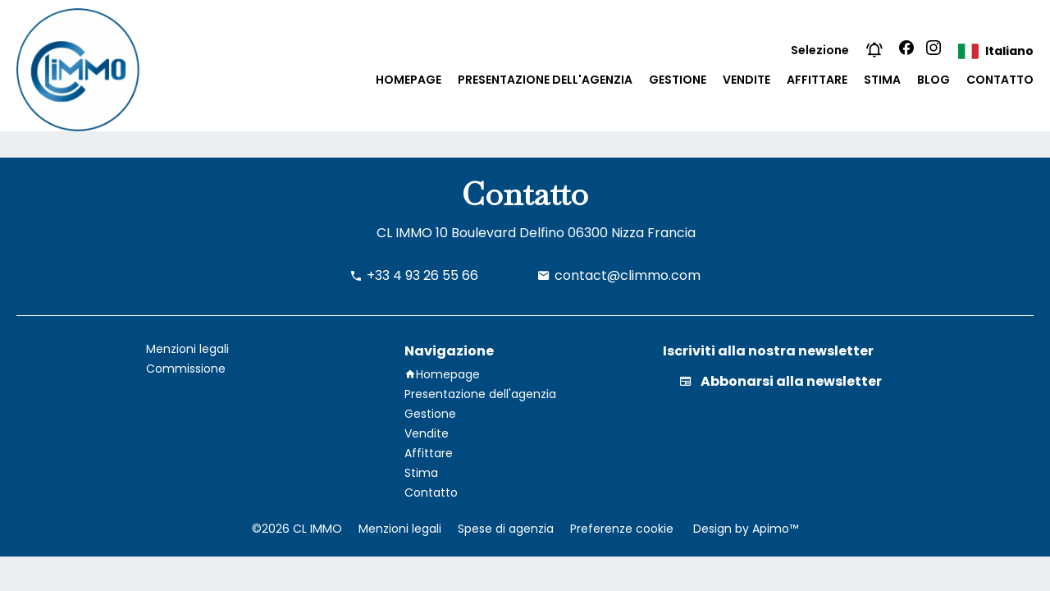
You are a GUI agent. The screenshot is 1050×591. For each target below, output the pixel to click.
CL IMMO (404, 232)
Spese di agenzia (506, 528)
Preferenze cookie (621, 528)
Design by (744, 528)
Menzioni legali (399, 528)
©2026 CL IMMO (297, 528)
